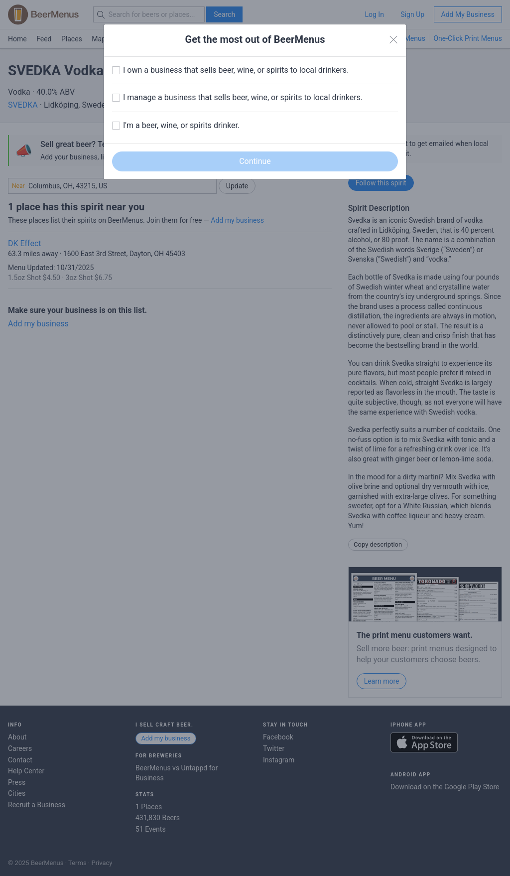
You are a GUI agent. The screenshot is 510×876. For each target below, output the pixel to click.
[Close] (393, 40)
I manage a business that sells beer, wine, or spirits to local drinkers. (243, 97)
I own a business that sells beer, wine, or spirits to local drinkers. (236, 70)
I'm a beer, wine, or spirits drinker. (181, 125)
